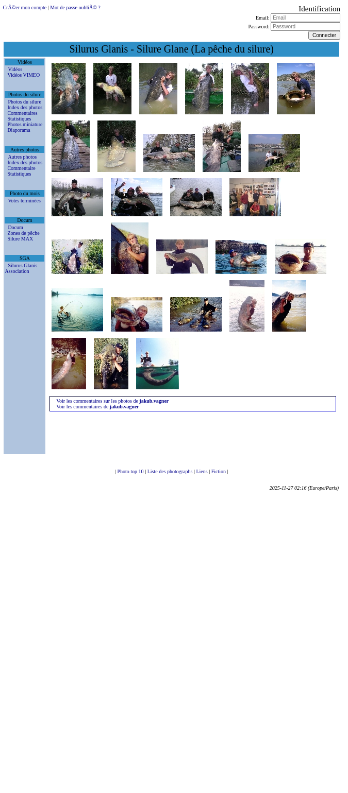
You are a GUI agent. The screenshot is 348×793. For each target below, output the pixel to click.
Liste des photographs (170, 471)
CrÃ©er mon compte (24, 7)
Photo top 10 (131, 471)
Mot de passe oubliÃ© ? (75, 7)
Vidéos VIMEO (23, 75)
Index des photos (24, 107)
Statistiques (19, 119)
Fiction (219, 471)
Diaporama (18, 130)
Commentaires (22, 113)
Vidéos (15, 69)
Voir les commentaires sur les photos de (112, 401)
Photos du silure (24, 102)
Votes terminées (24, 200)
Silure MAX (20, 239)
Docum (15, 227)
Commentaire (21, 168)
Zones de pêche (23, 233)
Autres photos (22, 157)
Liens (202, 471)
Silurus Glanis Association (21, 268)
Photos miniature (24, 124)
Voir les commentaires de (97, 406)
